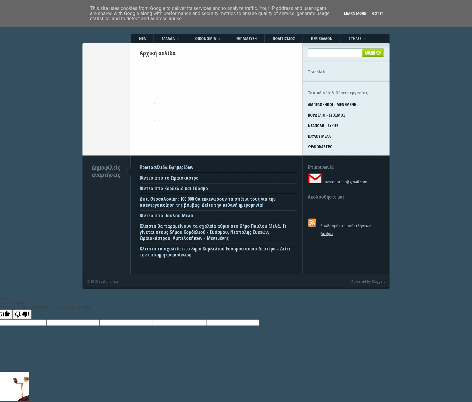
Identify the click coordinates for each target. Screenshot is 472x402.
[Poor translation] (22, 314)
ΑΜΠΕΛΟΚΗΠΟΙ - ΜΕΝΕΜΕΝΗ (332, 104)
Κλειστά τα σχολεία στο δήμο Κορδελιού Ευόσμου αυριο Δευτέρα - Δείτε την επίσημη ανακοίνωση (215, 251)
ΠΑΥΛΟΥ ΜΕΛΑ (319, 136)
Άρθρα (327, 233)
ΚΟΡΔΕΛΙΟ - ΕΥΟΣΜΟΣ (326, 115)
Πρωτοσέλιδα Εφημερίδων (167, 167)
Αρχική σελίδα (158, 53)
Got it (377, 13)
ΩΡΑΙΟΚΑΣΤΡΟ (320, 146)
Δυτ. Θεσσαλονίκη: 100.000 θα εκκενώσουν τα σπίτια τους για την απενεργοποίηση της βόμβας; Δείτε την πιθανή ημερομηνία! (208, 202)
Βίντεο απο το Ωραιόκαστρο (169, 177)
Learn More (355, 13)
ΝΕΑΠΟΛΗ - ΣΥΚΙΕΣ (323, 125)
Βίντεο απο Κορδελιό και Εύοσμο (174, 188)
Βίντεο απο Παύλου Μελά (166, 215)
